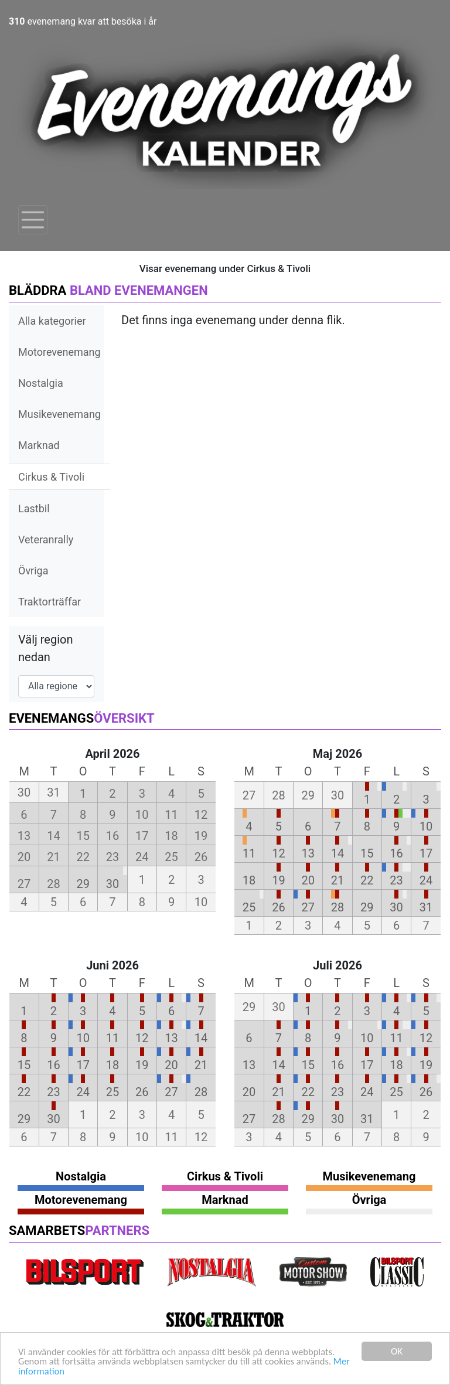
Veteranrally (45, 539)
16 (396, 853)
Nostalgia (40, 383)
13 (307, 853)
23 (396, 880)
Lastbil (34, 508)
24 (426, 880)
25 (249, 907)
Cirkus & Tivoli (51, 477)
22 (366, 880)
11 (249, 853)
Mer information (51, 1371)
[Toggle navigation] (32, 219)
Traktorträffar (49, 601)
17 (426, 853)
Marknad (39, 445)
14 (337, 853)
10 (426, 826)
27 (307, 907)
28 (337, 907)
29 (82, 884)
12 (278, 853)
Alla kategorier (52, 321)
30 (112, 884)
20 (307, 880)
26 (278, 907)
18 (249, 880)
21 (337, 880)
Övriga (33, 570)
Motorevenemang (59, 352)
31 (426, 907)
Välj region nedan (45, 648)
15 (366, 853)
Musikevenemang (59, 414)
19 (278, 880)
